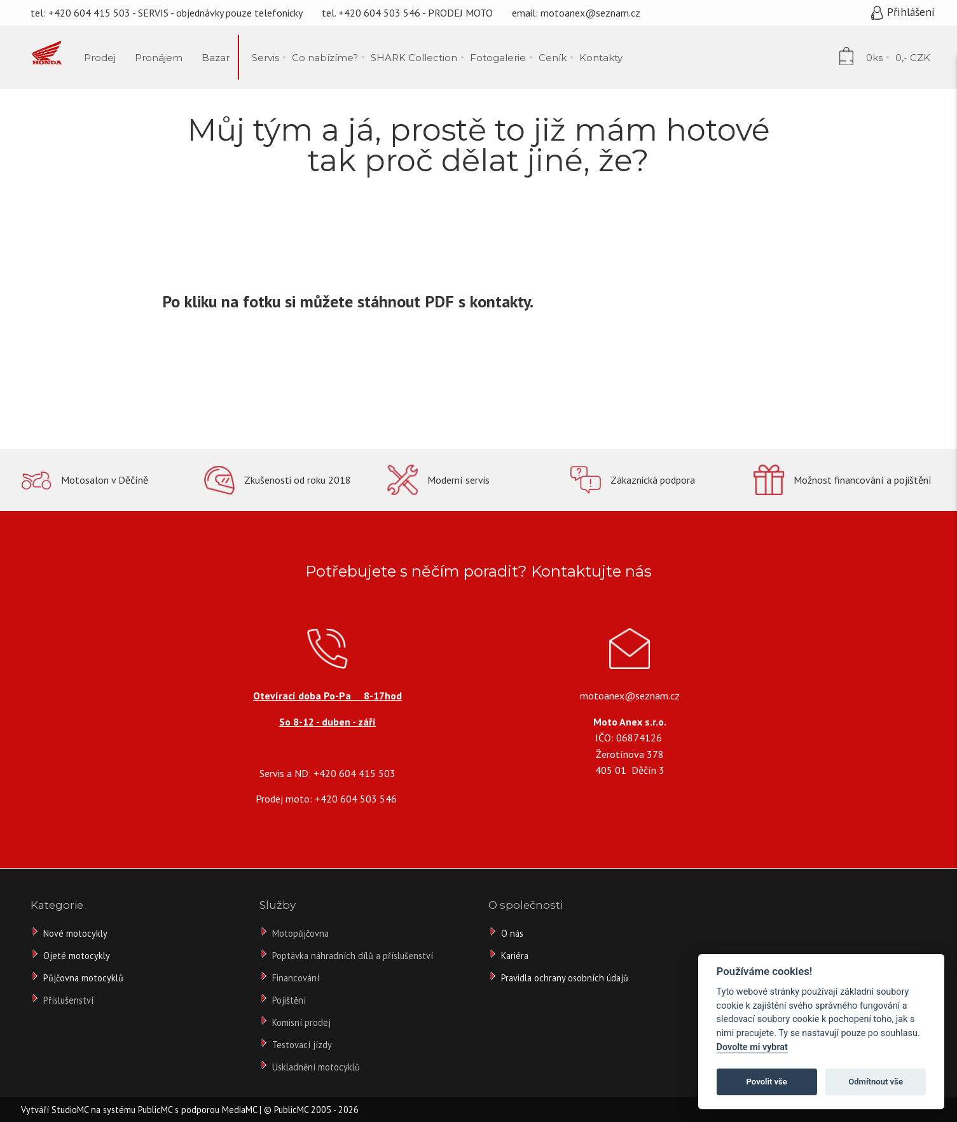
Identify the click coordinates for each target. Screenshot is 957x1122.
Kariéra (514, 956)
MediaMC (239, 1110)
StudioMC (70, 1110)
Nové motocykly (75, 933)
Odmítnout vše (875, 1081)
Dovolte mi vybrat (752, 1047)
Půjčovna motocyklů (83, 978)
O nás (512, 933)
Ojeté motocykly (76, 956)
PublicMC (155, 1110)
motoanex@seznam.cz (590, 12)
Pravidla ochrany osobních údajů (564, 978)
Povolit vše (767, 1081)
